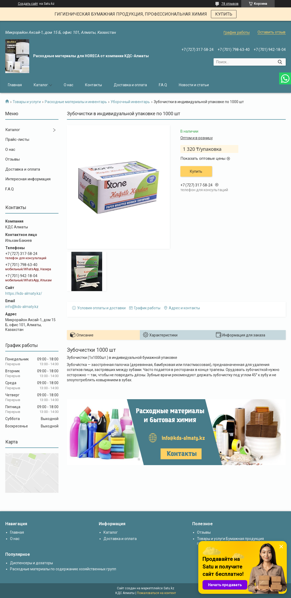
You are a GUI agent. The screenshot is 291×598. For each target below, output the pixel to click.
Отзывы (12, 159)
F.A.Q (163, 85)
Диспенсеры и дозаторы (31, 563)
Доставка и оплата (130, 85)
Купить (196, 171)
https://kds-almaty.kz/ (23, 293)
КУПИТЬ (223, 14)
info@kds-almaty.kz (21, 307)
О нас (68, 85)
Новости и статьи (194, 85)
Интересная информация (28, 179)
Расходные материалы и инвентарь (76, 102)
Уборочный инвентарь (130, 102)
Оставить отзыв (271, 32)
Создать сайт (28, 4)
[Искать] (280, 62)
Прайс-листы (17, 139)
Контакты (93, 85)
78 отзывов (230, 4)
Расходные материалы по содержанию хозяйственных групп (63, 569)
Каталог (41, 85)
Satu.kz (169, 588)
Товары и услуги (27, 102)
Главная (15, 85)
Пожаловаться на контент (156, 593)
